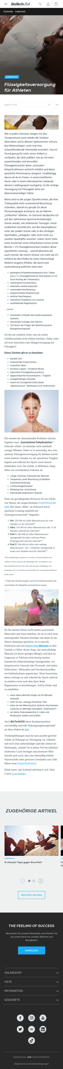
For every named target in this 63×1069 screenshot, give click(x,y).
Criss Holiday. (18, 773)
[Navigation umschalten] (6, 4)
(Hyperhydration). (27, 763)
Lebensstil (20, 11)
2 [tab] (34, 881)
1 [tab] (29, 881)
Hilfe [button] (8, 981)
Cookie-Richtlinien (41, 1057)
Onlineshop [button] (13, 972)
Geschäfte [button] (12, 1000)
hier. (27, 729)
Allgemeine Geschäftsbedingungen (31, 1063)
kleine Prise (37, 645)
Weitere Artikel (31, 895)
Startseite (8, 11)
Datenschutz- (20, 1057)
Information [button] (13, 990)
